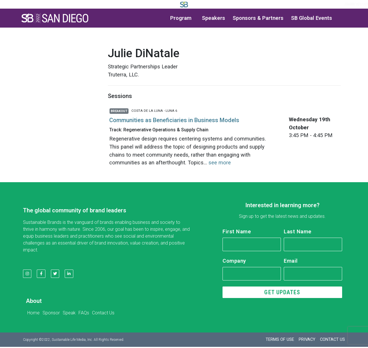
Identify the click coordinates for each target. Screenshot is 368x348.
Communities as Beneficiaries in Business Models (174, 120)
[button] (55, 18)
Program (182, 18)
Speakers (213, 18)
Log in (258, 4)
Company (234, 261)
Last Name (298, 231)
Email (291, 261)
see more (219, 162)
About (34, 303)
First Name (237, 231)
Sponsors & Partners (258, 18)
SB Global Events (311, 18)
